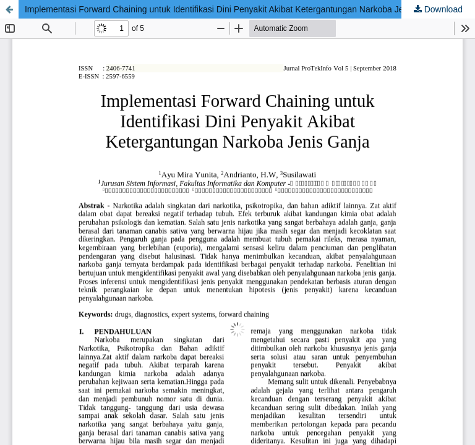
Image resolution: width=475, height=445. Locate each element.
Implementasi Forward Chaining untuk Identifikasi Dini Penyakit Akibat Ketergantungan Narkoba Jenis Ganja (232, 9)
